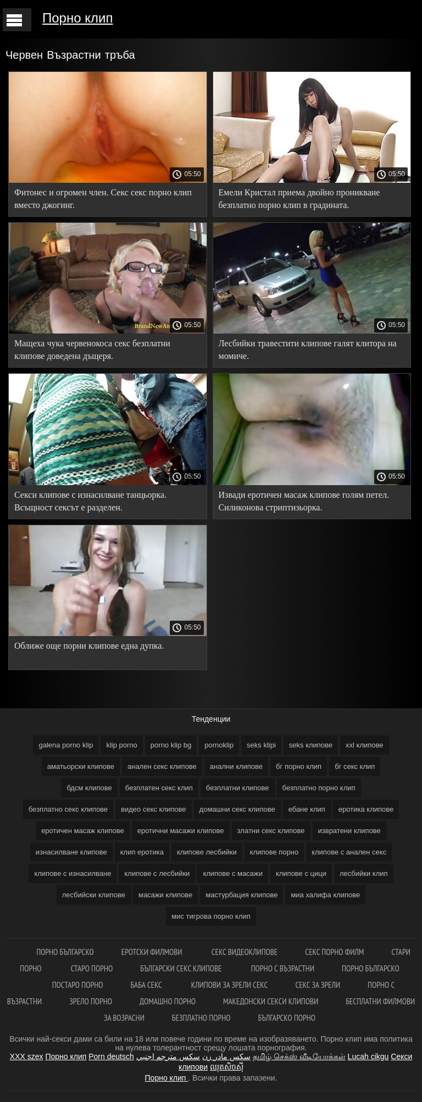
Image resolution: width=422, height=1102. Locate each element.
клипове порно (274, 852)
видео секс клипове (153, 809)
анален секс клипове (162, 766)
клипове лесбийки (207, 852)
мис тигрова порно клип (211, 916)
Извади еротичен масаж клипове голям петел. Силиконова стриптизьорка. (304, 501)
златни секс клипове (271, 830)
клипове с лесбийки (157, 873)
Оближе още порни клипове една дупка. (89, 645)
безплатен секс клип (159, 788)
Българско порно (286, 1018)
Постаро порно (77, 985)
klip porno (121, 745)
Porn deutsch (111, 1056)
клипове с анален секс (349, 852)
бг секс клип (355, 766)
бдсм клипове (89, 788)
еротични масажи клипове (180, 830)
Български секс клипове (181, 968)
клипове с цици (301, 873)
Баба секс (146, 985)
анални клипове (236, 766)
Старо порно (92, 968)
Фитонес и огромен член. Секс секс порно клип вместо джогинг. (103, 199)
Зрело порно (90, 1001)
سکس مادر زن (226, 1056)
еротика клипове (365, 809)
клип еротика (142, 852)
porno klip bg (171, 745)
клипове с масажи (233, 873)
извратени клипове (349, 830)
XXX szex (26, 1056)
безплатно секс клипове (68, 809)
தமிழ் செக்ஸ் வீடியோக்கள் (299, 1056)
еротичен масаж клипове (82, 830)
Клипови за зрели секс (229, 985)
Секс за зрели (317, 985)
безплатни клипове (237, 788)
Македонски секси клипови (270, 1001)
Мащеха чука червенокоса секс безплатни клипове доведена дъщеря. (92, 350)
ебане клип (306, 809)
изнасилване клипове (71, 852)
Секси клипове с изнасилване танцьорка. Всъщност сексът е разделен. (90, 501)
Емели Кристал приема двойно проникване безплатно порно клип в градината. (299, 199)
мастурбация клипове (241, 895)
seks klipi (261, 745)
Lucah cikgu (368, 1056)
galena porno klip (65, 745)
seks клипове (310, 745)
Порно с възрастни (282, 968)
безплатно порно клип (319, 788)
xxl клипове (364, 745)
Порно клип (77, 17)
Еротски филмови (152, 952)
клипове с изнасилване (72, 873)
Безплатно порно (201, 1018)
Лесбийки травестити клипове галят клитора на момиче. (308, 350)
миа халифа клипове (325, 895)
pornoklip (219, 745)
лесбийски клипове (93, 895)
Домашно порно (168, 1001)
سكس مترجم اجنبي (168, 1056)
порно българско (65, 952)
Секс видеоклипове (245, 952)
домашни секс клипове (237, 809)
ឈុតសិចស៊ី (226, 1066)
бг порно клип (298, 766)
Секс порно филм (334, 952)
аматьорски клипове (80, 766)
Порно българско (370, 968)
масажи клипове (165, 895)
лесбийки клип (364, 873)
